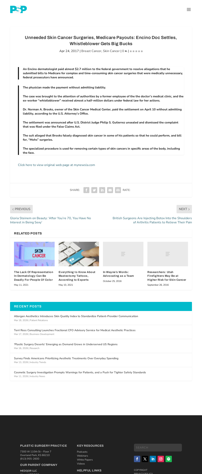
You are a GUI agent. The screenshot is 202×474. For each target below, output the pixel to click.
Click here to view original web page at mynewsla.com (56, 165)
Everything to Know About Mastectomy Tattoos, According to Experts (77, 276)
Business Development (42, 334)
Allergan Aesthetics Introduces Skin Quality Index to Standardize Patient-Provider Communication (76, 316)
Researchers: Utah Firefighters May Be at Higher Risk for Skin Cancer (166, 276)
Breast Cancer (91, 51)
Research (34, 348)
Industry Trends (38, 362)
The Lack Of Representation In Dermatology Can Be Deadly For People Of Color (33, 276)
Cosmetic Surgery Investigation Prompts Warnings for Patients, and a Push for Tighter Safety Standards (80, 372)
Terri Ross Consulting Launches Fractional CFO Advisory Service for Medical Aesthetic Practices (75, 330)
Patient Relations (39, 320)
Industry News (37, 376)
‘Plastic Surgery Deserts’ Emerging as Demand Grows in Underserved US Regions (66, 344)
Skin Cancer (111, 51)
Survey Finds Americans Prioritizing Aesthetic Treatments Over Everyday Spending (66, 358)
